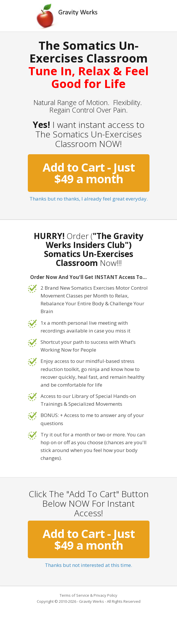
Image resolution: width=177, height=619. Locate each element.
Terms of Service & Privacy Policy (88, 595)
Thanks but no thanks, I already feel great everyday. (89, 198)
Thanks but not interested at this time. (88, 565)
